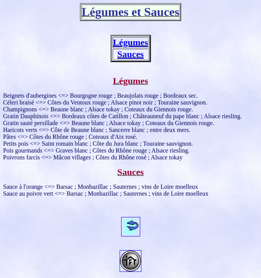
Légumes (130, 42)
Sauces (130, 54)
